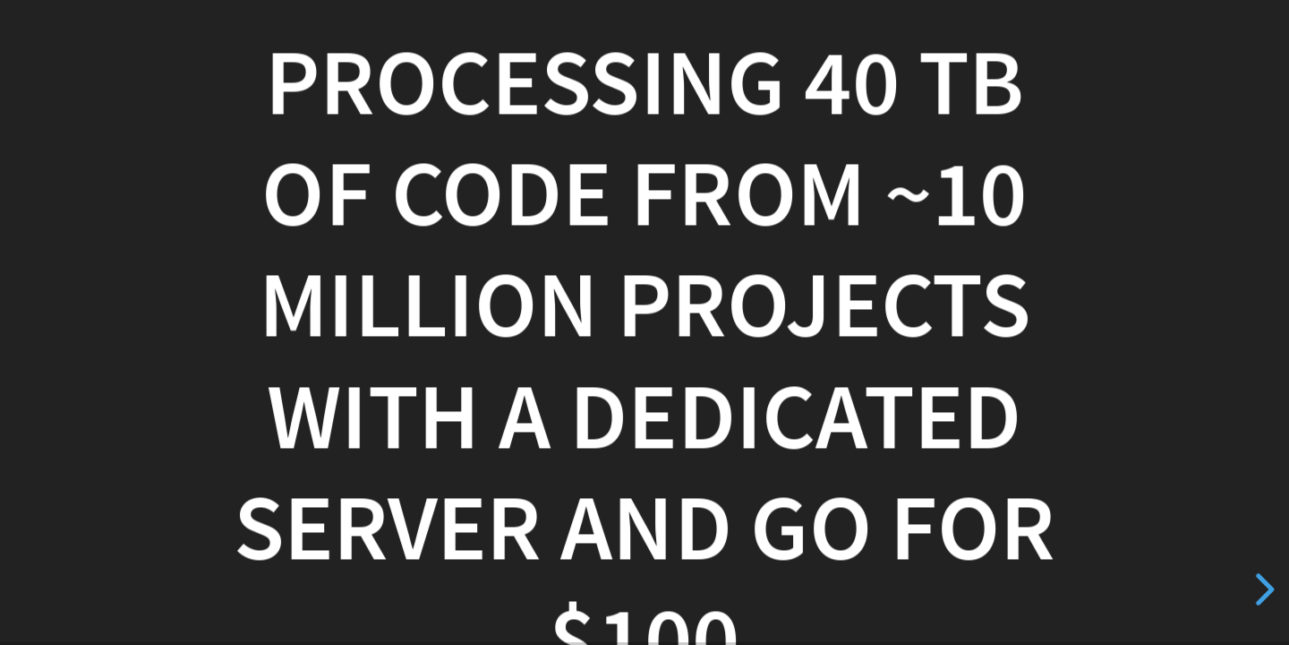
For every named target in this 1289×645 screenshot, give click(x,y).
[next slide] (1262, 589)
